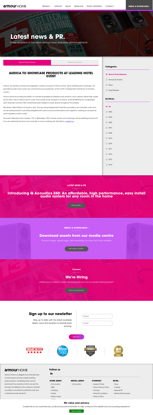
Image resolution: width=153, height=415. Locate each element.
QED (53, 387)
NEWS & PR (78, 6)
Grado (53, 393)
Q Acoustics (55, 384)
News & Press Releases (27, 62)
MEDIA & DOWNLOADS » (139, 6)
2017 (110, 149)
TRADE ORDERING (94, 6)
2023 (110, 117)
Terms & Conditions (100, 393)
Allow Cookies (76, 411)
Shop (116, 384)
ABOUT (68, 6)
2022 (110, 122)
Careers (117, 387)
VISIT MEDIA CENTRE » (76, 249)
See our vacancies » (76, 290)
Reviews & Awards (75, 62)
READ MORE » (76, 205)
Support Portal (98, 384)
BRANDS (45, 6)
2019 (110, 138)
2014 (110, 165)
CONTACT (109, 6)
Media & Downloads (122, 393)
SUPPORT (58, 6)
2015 (110, 159)
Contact (96, 390)
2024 (110, 112)
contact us (69, 121)
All (110, 107)
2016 (110, 154)
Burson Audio (56, 396)
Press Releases (114, 90)
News (111, 85)
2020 (110, 133)
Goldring (54, 390)
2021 (110, 128)
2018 (110, 144)
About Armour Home (101, 387)
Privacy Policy (98, 396)
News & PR (118, 390)
